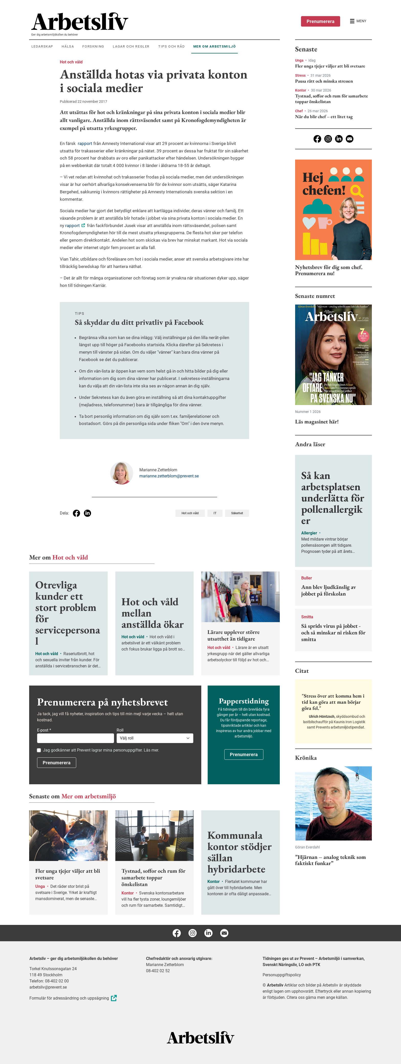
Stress (300, 75)
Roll (120, 730)
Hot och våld (71, 62)
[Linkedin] (339, 139)
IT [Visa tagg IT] (215, 513)
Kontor (301, 90)
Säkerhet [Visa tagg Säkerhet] (237, 513)
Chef (299, 111)
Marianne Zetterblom (165, 964)
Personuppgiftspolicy (282, 974)
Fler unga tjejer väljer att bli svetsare (330, 66)
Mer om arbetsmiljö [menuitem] (214, 46)
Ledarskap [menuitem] (42, 46)
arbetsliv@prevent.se (48, 987)
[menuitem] (155, 21)
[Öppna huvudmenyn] (358, 21)
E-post (44, 730)
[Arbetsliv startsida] (201, 1037)
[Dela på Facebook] (76, 513)
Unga (299, 60)
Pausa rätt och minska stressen (324, 81)
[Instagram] (328, 139)
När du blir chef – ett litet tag (324, 116)
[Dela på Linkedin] (87, 513)
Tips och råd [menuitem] (171, 46)
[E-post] (349, 139)
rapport (84, 143)
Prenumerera (321, 21)
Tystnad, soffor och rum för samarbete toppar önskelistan (331, 98)
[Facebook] (317, 139)
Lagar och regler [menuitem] (131, 46)
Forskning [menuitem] (93, 46)
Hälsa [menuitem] (68, 46)
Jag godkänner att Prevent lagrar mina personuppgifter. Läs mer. (101, 750)
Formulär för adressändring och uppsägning (73, 998)
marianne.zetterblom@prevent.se (169, 476)
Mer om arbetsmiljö (88, 796)
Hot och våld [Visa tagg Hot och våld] (190, 513)
